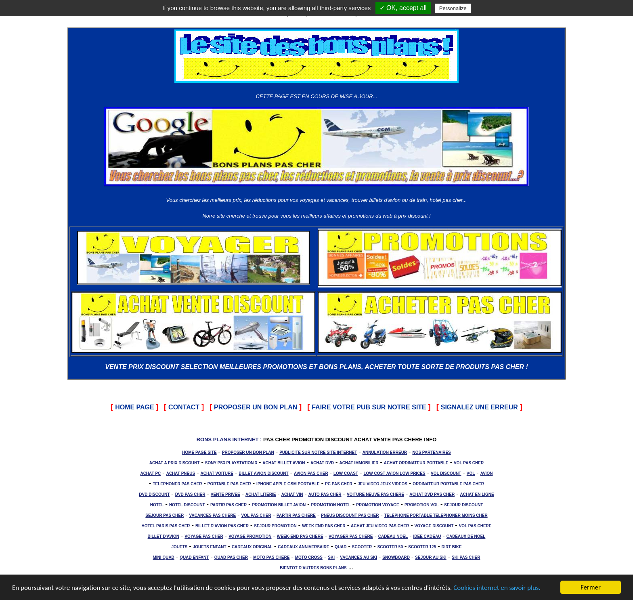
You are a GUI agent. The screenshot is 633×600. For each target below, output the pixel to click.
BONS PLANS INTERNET (228, 439)
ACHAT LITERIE (260, 494)
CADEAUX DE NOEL (466, 536)
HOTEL (157, 505)
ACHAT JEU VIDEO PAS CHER (380, 526)
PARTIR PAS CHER (228, 505)
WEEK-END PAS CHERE (300, 536)
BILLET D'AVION (163, 536)
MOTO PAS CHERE (271, 557)
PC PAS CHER (338, 484)
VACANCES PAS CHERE (212, 515)
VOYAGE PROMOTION (249, 536)
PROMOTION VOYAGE (377, 505)
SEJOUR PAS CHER (164, 515)
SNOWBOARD (396, 557)
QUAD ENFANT (194, 557)
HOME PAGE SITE (199, 452)
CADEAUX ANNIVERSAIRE (303, 547)
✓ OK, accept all (403, 7)
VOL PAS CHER (469, 463)
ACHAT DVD (322, 463)
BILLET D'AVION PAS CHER (222, 526)
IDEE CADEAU (427, 536)
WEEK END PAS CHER (324, 526)
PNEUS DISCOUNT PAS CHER (350, 515)
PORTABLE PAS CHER (229, 484)
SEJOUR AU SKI (430, 557)
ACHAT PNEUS (180, 473)
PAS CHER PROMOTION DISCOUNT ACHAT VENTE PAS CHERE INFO (349, 439)
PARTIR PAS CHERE (296, 515)
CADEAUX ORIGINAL (252, 547)
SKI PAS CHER (466, 557)
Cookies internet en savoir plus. (497, 588)
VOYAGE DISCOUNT (433, 526)
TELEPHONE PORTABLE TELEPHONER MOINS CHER (436, 515)
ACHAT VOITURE (216, 473)
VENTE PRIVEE (225, 494)
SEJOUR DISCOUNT (463, 505)
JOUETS (179, 547)
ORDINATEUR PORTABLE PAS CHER (448, 484)
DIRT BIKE (452, 547)
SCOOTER (362, 547)
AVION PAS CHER (311, 473)
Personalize (453, 8)
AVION (486, 473)
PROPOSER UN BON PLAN (248, 452)
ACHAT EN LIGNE (477, 494)
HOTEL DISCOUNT (187, 505)
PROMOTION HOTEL (331, 505)
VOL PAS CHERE (475, 526)
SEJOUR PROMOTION (275, 526)
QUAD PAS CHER (231, 557)
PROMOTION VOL (422, 505)
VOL (471, 473)
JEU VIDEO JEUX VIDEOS (382, 484)
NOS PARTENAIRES (431, 452)
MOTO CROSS (309, 557)
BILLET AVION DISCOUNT (263, 473)
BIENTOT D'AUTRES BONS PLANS (313, 568)
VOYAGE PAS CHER (203, 536)
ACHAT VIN (292, 494)
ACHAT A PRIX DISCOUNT (174, 463)
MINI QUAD (163, 557)
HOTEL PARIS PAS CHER (166, 526)
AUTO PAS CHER (325, 494)
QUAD (340, 547)
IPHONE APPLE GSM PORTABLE (288, 484)
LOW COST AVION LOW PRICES (394, 473)
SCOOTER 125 (422, 547)
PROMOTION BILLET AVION (279, 505)
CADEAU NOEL (393, 536)
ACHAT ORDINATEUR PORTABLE (416, 463)
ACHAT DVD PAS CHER (432, 494)
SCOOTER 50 (390, 547)
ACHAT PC (150, 473)
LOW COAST (345, 473)
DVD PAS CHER (190, 494)
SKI (331, 557)
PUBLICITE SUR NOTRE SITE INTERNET (318, 452)
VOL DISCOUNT (446, 473)
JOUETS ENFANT (209, 547)
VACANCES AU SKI (358, 557)
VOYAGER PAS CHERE (351, 536)
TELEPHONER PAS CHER (177, 484)
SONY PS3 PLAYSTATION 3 (231, 463)
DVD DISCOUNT (154, 494)
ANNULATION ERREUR (385, 452)
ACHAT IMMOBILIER (358, 463)
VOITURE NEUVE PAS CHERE (375, 494)
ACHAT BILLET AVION (283, 463)
